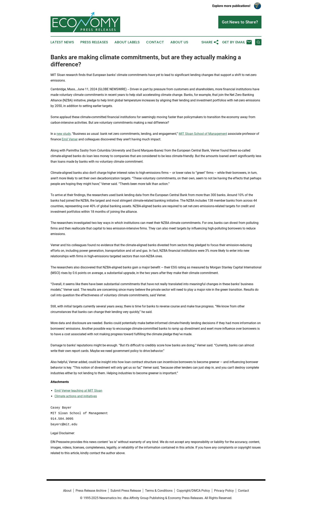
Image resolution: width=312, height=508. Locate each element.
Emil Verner (70, 139)
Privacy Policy (224, 490)
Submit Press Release (125, 490)
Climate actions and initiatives (76, 396)
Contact (155, 42)
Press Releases (94, 42)
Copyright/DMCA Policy (193, 490)
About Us (179, 42)
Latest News (62, 42)
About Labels (127, 42)
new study (64, 134)
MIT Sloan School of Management (203, 134)
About (67, 490)
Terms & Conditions (159, 490)
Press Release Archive (91, 490)
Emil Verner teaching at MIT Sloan (78, 390)
